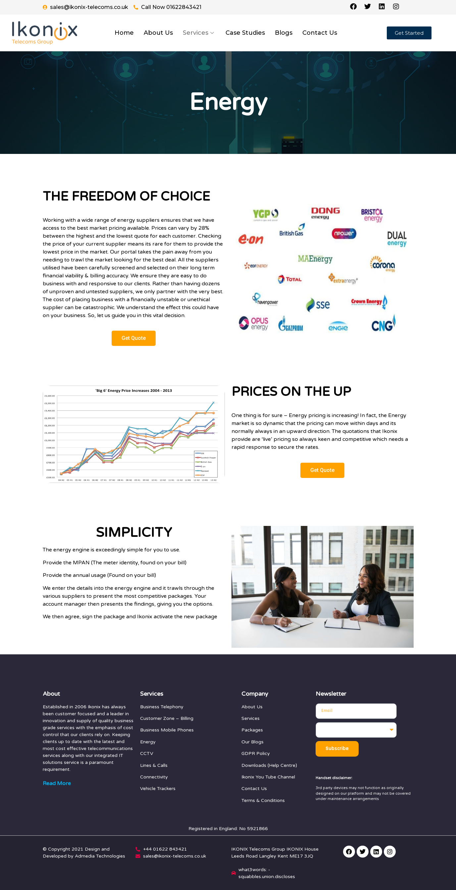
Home (124, 32)
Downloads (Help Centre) (269, 765)
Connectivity (154, 777)
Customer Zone (157, 718)
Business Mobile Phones (167, 730)
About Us (158, 32)
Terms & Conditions (263, 800)
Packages (252, 730)
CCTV (146, 753)
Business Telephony (161, 707)
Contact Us (319, 32)
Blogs (283, 32)
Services (199, 32)
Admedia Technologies (100, 856)
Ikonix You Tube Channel (268, 777)
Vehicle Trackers (158, 788)
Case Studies (245, 32)
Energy (148, 742)
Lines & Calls (154, 765)
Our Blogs (252, 742)
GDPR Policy (255, 753)
